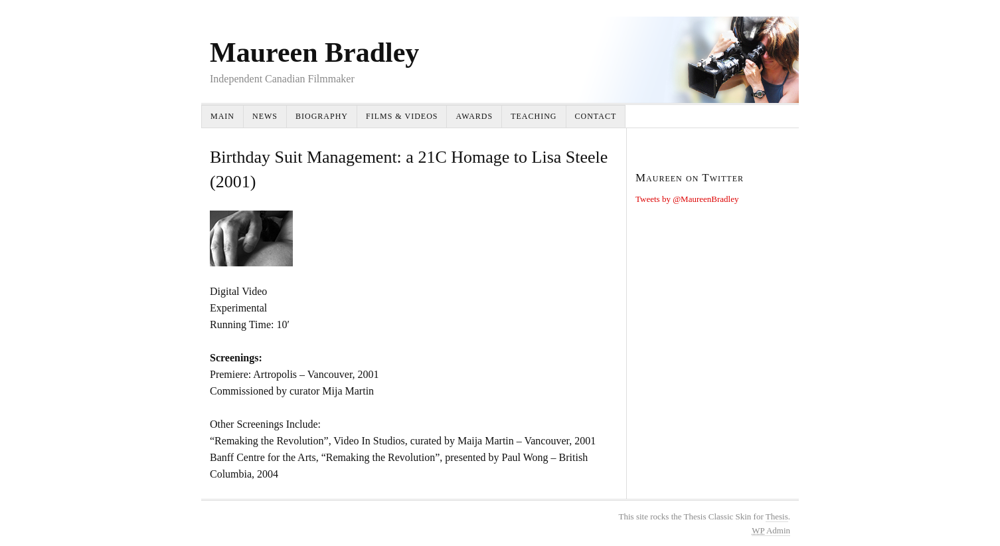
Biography (321, 116)
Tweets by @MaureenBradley (686, 199)
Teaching (533, 116)
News (265, 116)
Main (222, 116)
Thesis (777, 516)
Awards (474, 116)
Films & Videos (402, 116)
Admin (771, 530)
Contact (596, 116)
